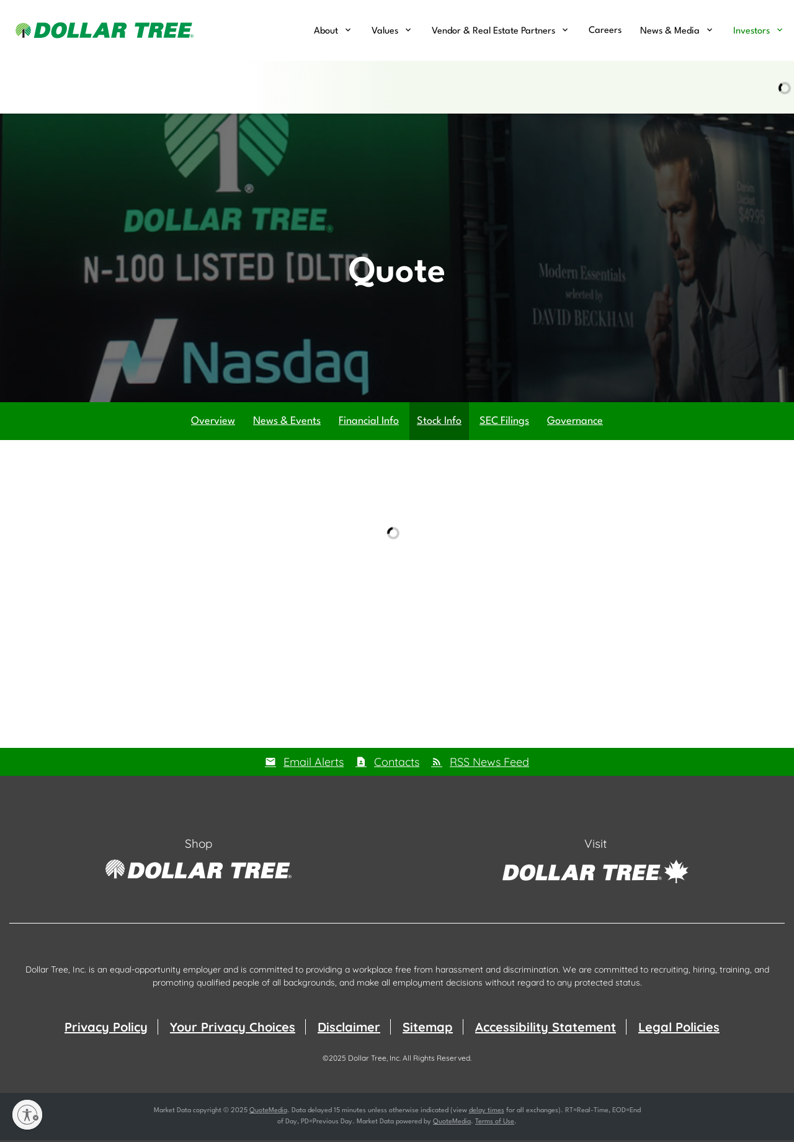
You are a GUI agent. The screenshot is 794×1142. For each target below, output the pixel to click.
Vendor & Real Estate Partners (493, 31)
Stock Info (439, 422)
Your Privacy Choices (232, 1028)
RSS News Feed (489, 763)
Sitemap (428, 1028)
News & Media (670, 31)
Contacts (396, 763)
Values (385, 31)
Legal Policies (679, 1028)
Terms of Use (494, 1123)
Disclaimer (349, 1028)
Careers (605, 30)
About (326, 31)
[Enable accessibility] (27, 1115)
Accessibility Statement (545, 1028)
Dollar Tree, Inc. (374, 1059)
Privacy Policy (106, 1028)
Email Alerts (313, 763)
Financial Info (369, 422)
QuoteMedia (268, 1112)
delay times (486, 1112)
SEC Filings (504, 422)
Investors (751, 31)
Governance (575, 422)
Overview (213, 422)
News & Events (287, 422)
